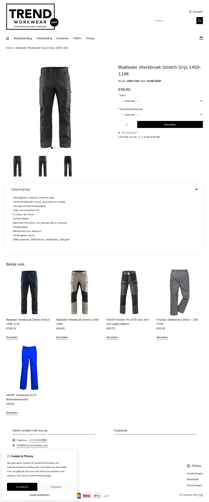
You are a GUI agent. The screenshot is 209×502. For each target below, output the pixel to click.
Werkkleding (44, 38)
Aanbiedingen (195, 414)
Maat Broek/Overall (130, 109)
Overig (90, 38)
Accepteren (22, 486)
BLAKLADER (154, 81)
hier (49, 475)
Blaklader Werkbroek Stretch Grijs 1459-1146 (42, 47)
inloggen (196, 11)
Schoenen (62, 38)
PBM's (77, 38)
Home (9, 47)
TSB (201, 436)
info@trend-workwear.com (32, 386)
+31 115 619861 (38, 381)
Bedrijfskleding (23, 38)
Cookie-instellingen (39, 494)
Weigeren (56, 486)
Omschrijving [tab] (104, 189)
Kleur (122, 95)
